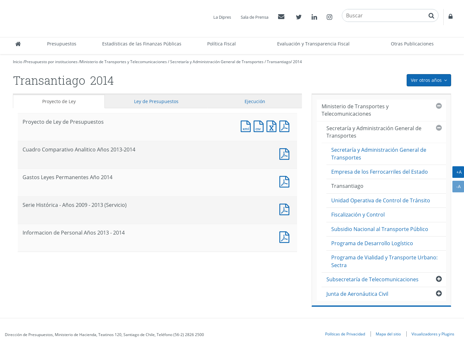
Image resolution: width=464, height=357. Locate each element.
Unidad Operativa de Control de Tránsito (380, 200)
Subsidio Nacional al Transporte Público (379, 229)
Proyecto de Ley (59, 101)
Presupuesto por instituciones (51, 61)
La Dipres (222, 17)
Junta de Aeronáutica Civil (357, 293)
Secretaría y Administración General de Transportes (217, 61)
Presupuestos (61, 44)
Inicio (17, 61)
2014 (297, 61)
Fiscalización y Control (358, 214)
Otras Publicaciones (412, 44)
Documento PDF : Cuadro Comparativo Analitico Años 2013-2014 (285, 153)
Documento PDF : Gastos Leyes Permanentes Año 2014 (285, 181)
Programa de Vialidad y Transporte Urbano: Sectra (384, 261)
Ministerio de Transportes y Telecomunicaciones (123, 61)
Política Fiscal (221, 44)
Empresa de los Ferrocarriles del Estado (379, 171)
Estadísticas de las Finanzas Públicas (141, 44)
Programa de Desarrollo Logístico (372, 243)
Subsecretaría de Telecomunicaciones (372, 279)
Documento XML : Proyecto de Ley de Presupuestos (247, 125)
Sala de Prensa (254, 17)
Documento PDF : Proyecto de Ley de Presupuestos (285, 125)
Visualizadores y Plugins (432, 333)
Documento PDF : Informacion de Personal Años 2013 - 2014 (285, 236)
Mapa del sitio (388, 333)
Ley (156, 101)
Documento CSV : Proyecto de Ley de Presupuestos (260, 125)
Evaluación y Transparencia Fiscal (313, 44)
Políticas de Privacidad (345, 333)
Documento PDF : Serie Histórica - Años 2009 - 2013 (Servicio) (285, 208)
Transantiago (279, 61)
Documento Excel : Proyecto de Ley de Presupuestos (272, 125)
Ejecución (255, 101)
